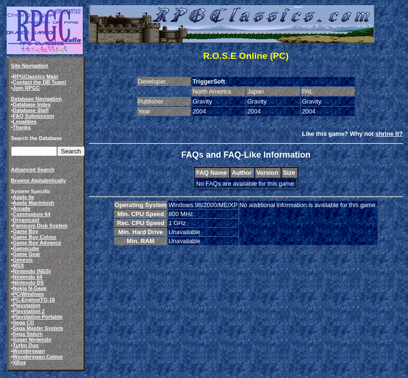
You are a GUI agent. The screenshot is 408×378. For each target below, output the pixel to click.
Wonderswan (29, 351)
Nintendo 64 (27, 277)
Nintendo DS (28, 282)
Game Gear (26, 254)
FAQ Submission (33, 116)
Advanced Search (32, 169)
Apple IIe (23, 197)
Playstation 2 (29, 311)
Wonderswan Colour (38, 356)
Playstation (26, 305)
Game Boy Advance (37, 243)
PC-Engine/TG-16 (34, 299)
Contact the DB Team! (40, 82)
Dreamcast (26, 220)
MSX (18, 265)
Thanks (22, 127)
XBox (19, 362)
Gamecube (26, 248)
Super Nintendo (32, 339)
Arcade (21, 208)
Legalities (25, 121)
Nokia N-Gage (30, 288)
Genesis (23, 260)
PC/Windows (28, 294)
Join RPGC (26, 88)
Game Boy (26, 231)
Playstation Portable (38, 317)
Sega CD (23, 322)
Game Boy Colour (35, 237)
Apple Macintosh (33, 203)
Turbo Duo (26, 345)
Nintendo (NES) (32, 271)
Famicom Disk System (40, 225)
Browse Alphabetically (38, 180)
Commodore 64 (31, 214)
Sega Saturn (28, 334)
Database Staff (31, 110)
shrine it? (389, 133)
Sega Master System (38, 328)
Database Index (32, 104)
